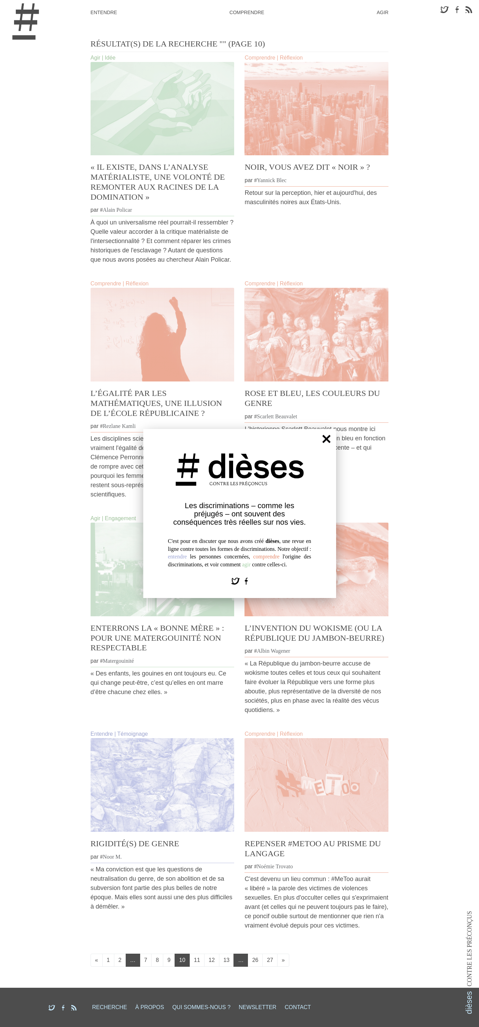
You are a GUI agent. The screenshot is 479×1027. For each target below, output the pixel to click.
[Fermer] (326, 438)
